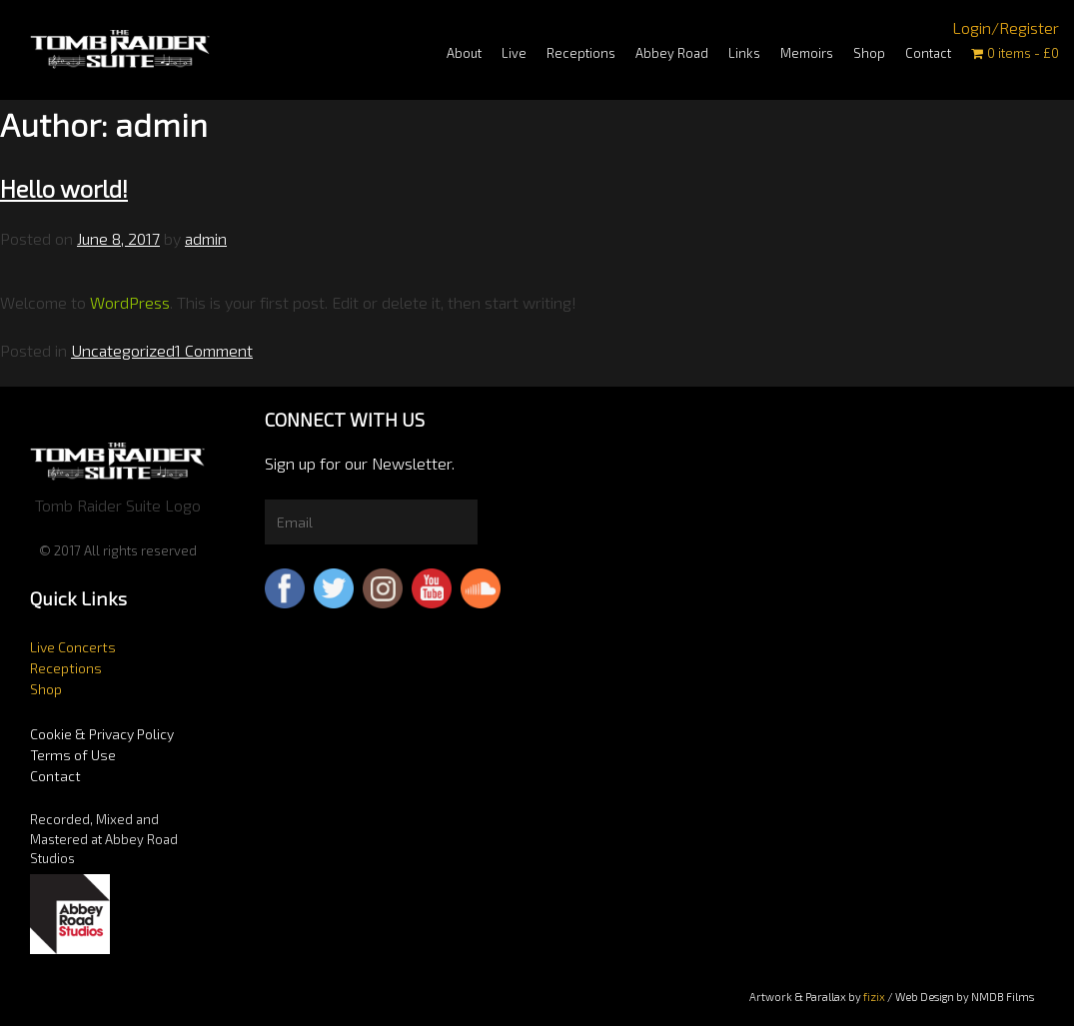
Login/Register (1005, 27)
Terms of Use (73, 754)
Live (514, 53)
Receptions (580, 53)
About (464, 53)
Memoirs (806, 53)
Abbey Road (671, 53)
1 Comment (214, 350)
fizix (874, 996)
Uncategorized (123, 350)
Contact (928, 53)
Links (744, 53)
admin (206, 238)
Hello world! (64, 188)
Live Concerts (73, 646)
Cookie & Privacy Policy (102, 733)
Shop (869, 53)
